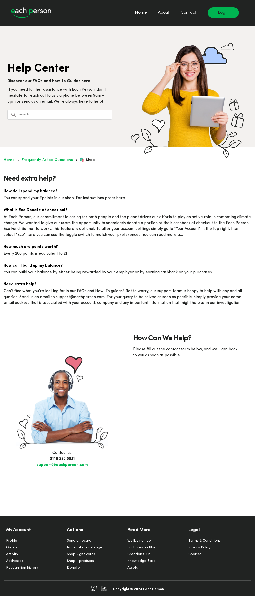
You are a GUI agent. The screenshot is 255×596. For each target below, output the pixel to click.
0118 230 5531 (62, 459)
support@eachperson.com (62, 465)
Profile (11, 541)
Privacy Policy (199, 547)
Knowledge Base (142, 561)
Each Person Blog (142, 547)
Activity (12, 554)
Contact (189, 12)
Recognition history (22, 568)
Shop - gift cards (81, 554)
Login (223, 12)
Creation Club (139, 554)
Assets (133, 568)
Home (141, 12)
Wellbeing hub (139, 541)
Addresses (14, 561)
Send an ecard (79, 541)
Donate (73, 568)
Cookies (194, 554)
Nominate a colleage (84, 547)
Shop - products (80, 561)
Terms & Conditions (204, 541)
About (164, 12)
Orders (11, 547)
